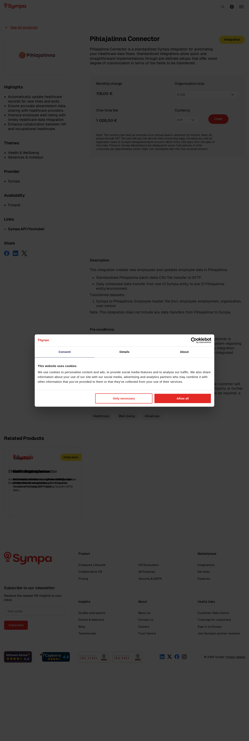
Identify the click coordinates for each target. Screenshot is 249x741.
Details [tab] (124, 351)
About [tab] (184, 351)
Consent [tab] (65, 351)
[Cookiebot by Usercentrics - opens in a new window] (193, 340)
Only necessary (124, 398)
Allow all (183, 398)
